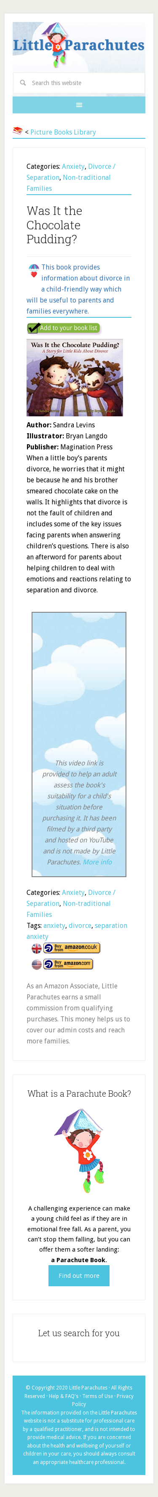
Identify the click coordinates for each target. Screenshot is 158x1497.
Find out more (79, 1276)
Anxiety (73, 166)
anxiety (54, 926)
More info (97, 862)
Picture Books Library (63, 132)
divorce (80, 926)
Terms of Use (97, 1396)
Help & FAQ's (63, 1396)
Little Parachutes (79, 45)
